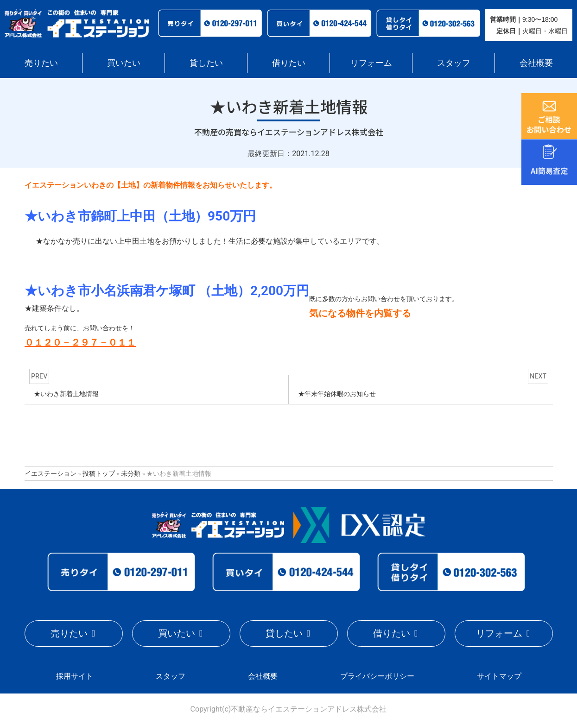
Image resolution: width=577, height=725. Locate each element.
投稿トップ (98, 473)
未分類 (130, 473)
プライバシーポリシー (377, 675)
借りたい (288, 63)
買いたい (123, 63)
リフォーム (371, 63)
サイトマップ (499, 675)
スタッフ (453, 63)
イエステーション (50, 473)
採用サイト (74, 675)
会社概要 (536, 63)
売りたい (41, 63)
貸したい (206, 63)
